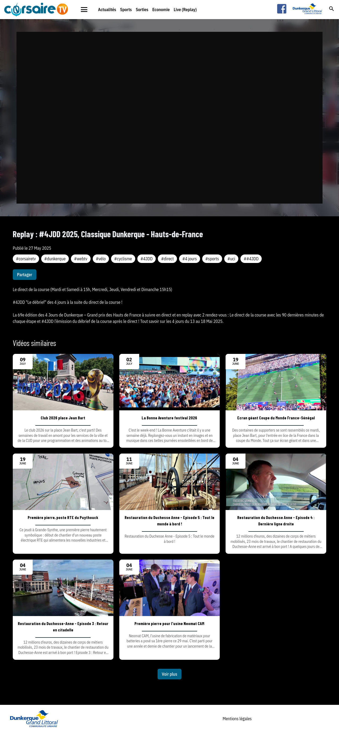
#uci (231, 258)
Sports (126, 9)
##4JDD (251, 258)
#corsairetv (26, 258)
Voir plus (169, 674)
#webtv (80, 258)
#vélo (101, 258)
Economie (161, 9)
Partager (24, 274)
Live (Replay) (185, 9)
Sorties (142, 9)
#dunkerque (55, 258)
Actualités (107, 9)
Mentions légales (237, 718)
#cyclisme (123, 258)
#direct (167, 258)
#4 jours (189, 258)
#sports (212, 258)
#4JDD (147, 258)
